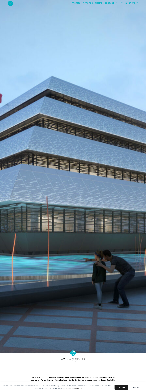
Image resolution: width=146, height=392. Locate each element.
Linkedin (126, 3)
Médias (98, 3)
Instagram (133, 3)
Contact (109, 3)
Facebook (122, 3)
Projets (76, 3)
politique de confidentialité (72, 389)
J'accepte (121, 387)
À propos (88, 3)
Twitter (130, 3)
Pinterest (137, 3)
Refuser (136, 387)
